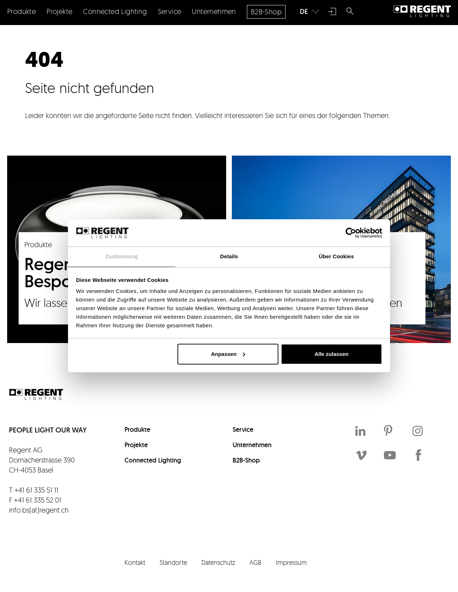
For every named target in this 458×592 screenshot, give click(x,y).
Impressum (291, 562)
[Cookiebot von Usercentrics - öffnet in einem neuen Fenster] (351, 232)
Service (243, 429)
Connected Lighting (153, 460)
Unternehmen (252, 445)
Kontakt (135, 562)
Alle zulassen (332, 354)
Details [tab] (229, 256)
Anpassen (228, 354)
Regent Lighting (422, 11)
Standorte (173, 562)
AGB (255, 562)
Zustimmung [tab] (122, 256)
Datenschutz (218, 562)
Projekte (136, 445)
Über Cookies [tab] (336, 256)
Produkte (137, 429)
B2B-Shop (246, 460)
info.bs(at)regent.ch (39, 509)
